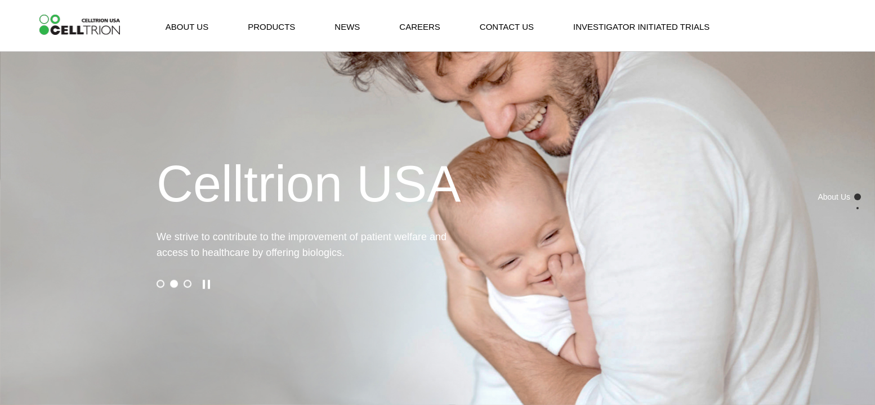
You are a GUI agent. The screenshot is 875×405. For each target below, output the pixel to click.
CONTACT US (507, 27)
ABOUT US (187, 27)
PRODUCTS (271, 27)
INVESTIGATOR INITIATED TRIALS (641, 27)
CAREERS (419, 27)
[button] (160, 284)
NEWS (347, 27)
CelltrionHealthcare (79, 25)
